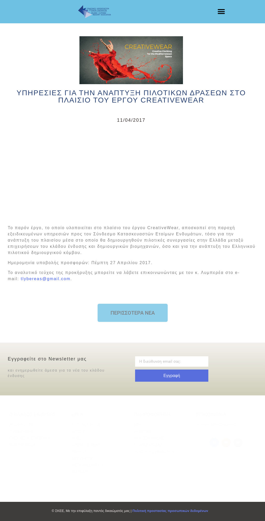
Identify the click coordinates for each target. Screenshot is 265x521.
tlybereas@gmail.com (45, 279)
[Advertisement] (131, 173)
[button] (221, 12)
